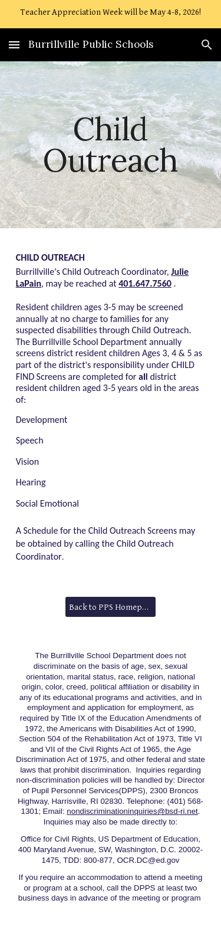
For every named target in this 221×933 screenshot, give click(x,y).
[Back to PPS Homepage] (110, 606)
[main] (110, 145)
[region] (110, 14)
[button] (14, 44)
